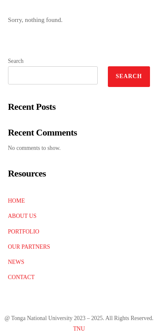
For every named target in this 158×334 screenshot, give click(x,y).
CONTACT (21, 277)
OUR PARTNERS (29, 247)
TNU (79, 329)
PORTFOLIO (23, 231)
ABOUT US (22, 216)
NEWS (16, 262)
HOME (16, 201)
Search (16, 61)
